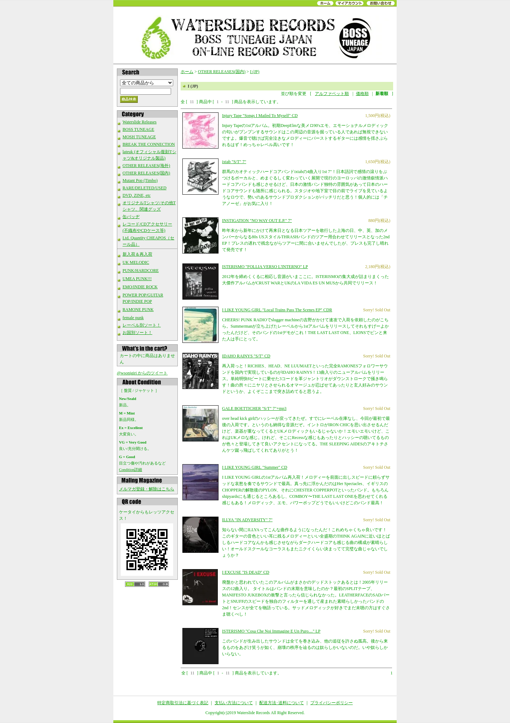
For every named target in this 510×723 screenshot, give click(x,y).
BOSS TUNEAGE (138, 129)
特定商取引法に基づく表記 (182, 702)
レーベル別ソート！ (142, 325)
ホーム (187, 71)
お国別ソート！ (137, 332)
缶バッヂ (131, 216)
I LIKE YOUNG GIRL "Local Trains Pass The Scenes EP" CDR (277, 309)
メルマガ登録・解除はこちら (146, 488)
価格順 (362, 93)
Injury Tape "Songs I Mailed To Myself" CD (260, 115)
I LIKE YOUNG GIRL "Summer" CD (254, 467)
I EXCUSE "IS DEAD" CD (245, 572)
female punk (133, 317)
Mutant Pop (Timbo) (140, 180)
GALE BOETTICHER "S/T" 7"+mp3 (254, 408)
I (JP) (254, 71)
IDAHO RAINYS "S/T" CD (246, 356)
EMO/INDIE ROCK (140, 286)
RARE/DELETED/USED (144, 187)
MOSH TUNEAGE (139, 136)
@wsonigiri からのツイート (142, 373)
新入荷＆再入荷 (137, 254)
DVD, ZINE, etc (137, 195)
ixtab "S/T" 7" (234, 161)
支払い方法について (234, 702)
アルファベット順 (332, 93)
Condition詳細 (130, 469)
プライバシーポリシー (331, 702)
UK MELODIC (136, 262)
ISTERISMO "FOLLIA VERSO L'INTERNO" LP (265, 266)
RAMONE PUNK (138, 309)
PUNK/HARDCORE (141, 270)
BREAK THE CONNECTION (149, 144)
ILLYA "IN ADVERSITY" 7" (247, 519)
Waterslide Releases (140, 121)
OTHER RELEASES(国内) (146, 173)
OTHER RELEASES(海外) (146, 165)
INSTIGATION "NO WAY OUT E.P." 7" (257, 220)
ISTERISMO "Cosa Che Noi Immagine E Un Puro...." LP (271, 631)
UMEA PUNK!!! (137, 278)
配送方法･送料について (281, 702)
